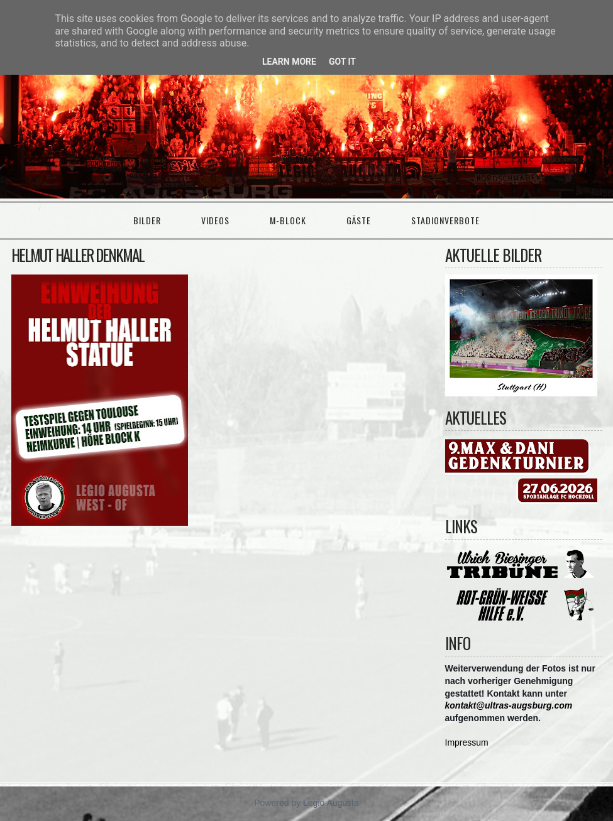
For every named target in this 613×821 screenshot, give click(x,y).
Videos (215, 220)
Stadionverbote (445, 220)
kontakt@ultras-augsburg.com (509, 705)
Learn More (289, 62)
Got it (342, 62)
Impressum (467, 742)
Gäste (358, 220)
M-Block (288, 220)
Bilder (147, 220)
